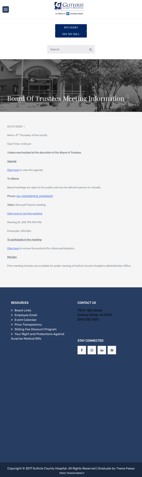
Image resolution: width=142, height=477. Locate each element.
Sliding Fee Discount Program (36, 322)
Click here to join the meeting (24, 207)
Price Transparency (28, 318)
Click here (13, 163)
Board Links (23, 304)
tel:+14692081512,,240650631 (34, 189)
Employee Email (26, 308)
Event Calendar (25, 313)
